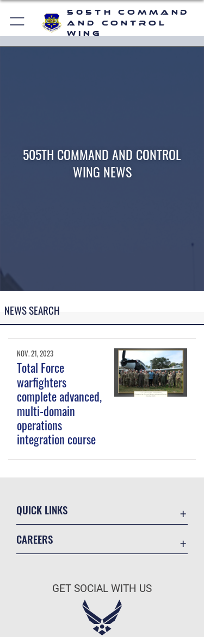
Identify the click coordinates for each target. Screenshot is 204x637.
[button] (17, 23)
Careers (34, 539)
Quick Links (41, 510)
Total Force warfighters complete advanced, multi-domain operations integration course (59, 403)
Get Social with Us (102, 588)
